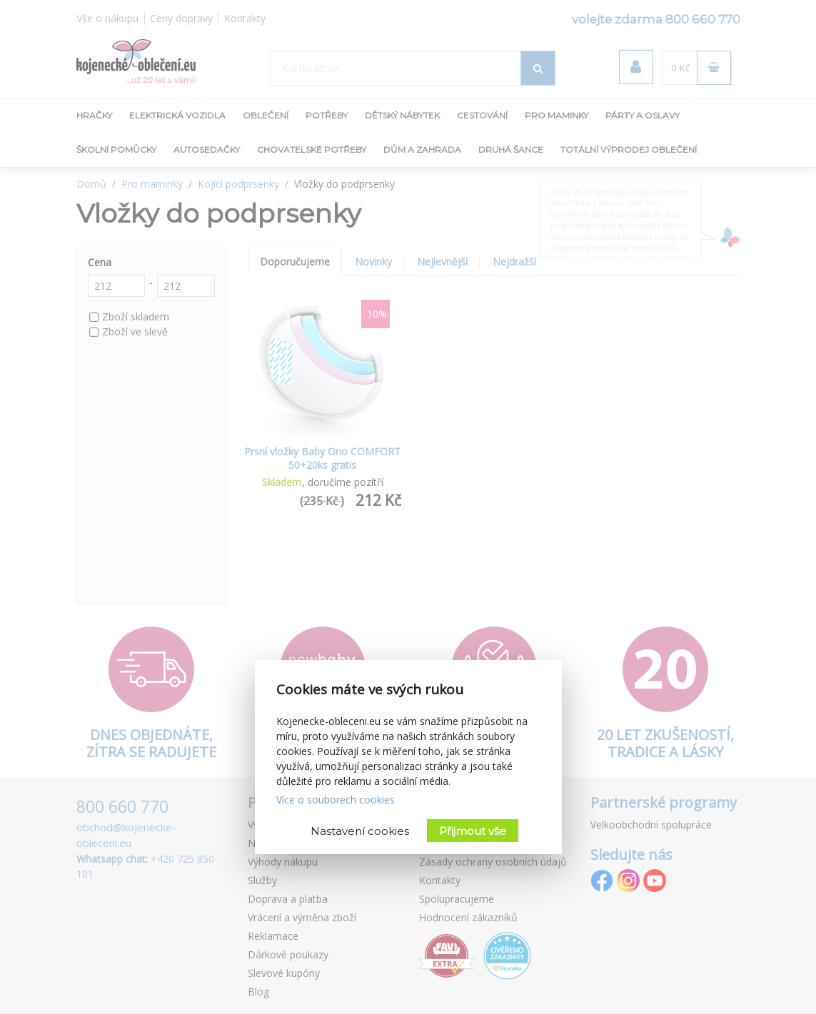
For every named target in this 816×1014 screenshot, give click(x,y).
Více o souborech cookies (335, 799)
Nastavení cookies (360, 831)
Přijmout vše (472, 831)
